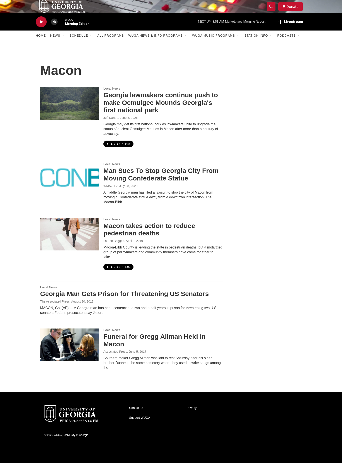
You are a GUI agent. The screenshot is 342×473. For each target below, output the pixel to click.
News (55, 45)
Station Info (256, 45)
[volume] (54, 32)
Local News (111, 98)
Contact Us (136, 417)
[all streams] (290, 31)
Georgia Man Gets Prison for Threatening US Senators (124, 303)
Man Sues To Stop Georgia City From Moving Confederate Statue (161, 184)
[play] (41, 31)
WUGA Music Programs (213, 45)
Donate (295, 11)
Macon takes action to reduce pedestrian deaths (149, 239)
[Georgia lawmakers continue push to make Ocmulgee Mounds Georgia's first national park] (69, 113)
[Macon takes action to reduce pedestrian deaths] (69, 244)
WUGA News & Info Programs (155, 45)
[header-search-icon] (273, 11)
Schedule (79, 45)
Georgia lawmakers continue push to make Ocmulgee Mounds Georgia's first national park (160, 112)
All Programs (110, 45)
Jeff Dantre (110, 127)
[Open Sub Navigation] (63, 45)
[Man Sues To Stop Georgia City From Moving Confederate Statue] (69, 188)
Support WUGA (139, 427)
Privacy (191, 417)
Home (41, 45)
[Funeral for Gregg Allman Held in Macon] (69, 354)
